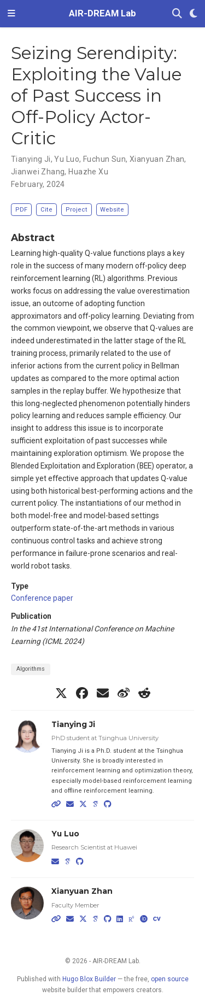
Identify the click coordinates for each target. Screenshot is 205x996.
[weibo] (123, 693)
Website (112, 209)
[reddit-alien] (144, 693)
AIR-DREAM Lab (102, 13)
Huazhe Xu (88, 171)
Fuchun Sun (104, 159)
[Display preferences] (193, 14)
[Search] (177, 14)
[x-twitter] (61, 693)
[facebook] (82, 693)
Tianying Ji (31, 159)
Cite (46, 209)
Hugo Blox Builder (89, 979)
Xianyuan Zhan (157, 159)
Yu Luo (66, 159)
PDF (21, 209)
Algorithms (30, 668)
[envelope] (103, 693)
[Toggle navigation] (11, 13)
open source (170, 979)
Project (76, 209)
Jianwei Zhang (38, 171)
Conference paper (42, 598)
